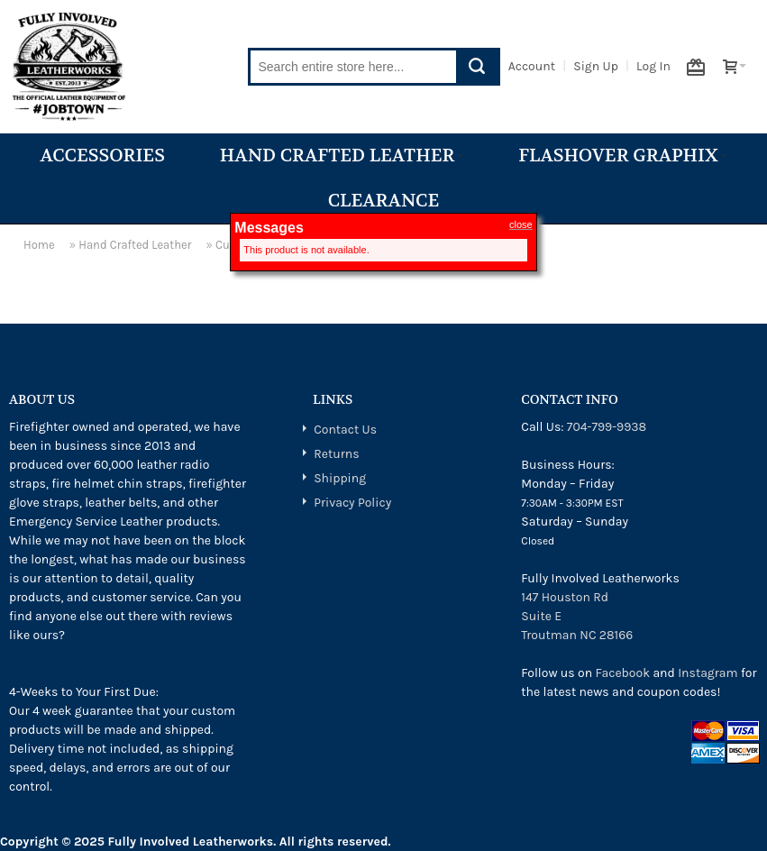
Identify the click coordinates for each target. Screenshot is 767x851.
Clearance (384, 200)
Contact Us (345, 429)
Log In (653, 66)
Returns (336, 454)
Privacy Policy (352, 502)
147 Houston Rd (564, 597)
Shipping (340, 478)
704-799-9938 (606, 427)
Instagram (707, 673)
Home (39, 245)
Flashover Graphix (622, 155)
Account (531, 66)
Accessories (102, 155)
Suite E (541, 616)
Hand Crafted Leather (342, 155)
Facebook (622, 673)
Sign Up (595, 66)
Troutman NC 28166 (577, 635)
